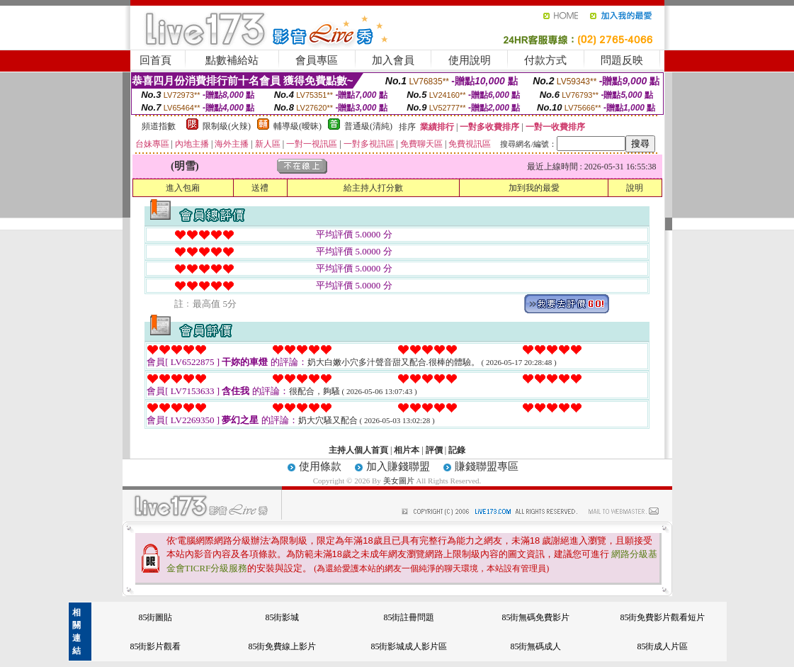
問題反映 (622, 60)
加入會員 (393, 60)
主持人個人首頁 (358, 450)
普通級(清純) (368, 126)
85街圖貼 (155, 617)
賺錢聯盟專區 (486, 466)
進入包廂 (183, 188)
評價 (434, 450)
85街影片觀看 (155, 646)
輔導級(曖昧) (297, 126)
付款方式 (545, 60)
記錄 (456, 450)
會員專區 (316, 60)
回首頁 (155, 60)
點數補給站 (232, 60)
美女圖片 (399, 480)
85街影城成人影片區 (408, 646)
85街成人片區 (662, 646)
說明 (634, 188)
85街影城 (282, 617)
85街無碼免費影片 (535, 617)
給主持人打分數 (373, 188)
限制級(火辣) (227, 126)
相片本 (406, 450)
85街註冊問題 (408, 617)
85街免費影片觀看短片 (662, 617)
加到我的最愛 (534, 188)
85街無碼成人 (535, 646)
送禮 (259, 188)
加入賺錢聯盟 (398, 466)
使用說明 (469, 60)
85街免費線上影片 (282, 646)
